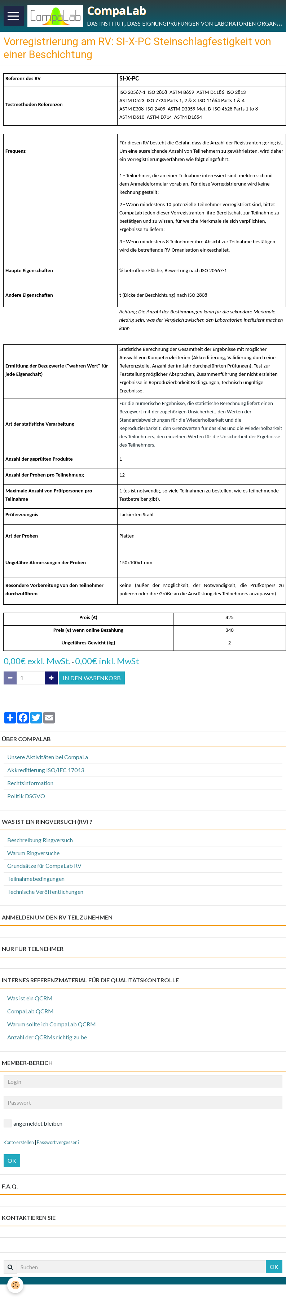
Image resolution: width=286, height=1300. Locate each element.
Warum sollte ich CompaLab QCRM (51, 1024)
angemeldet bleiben (33, 1123)
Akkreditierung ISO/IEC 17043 (45, 769)
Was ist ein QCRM (30, 998)
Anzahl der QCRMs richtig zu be (47, 1037)
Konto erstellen (19, 1142)
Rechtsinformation (30, 782)
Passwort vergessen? (58, 1142)
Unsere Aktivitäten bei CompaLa (47, 756)
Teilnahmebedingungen (36, 878)
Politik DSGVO (26, 795)
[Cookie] (15, 1285)
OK (12, 1160)
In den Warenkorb (92, 677)
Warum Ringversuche (33, 852)
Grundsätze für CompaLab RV (44, 865)
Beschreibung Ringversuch (40, 839)
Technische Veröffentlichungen (45, 891)
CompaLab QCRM (30, 1011)
